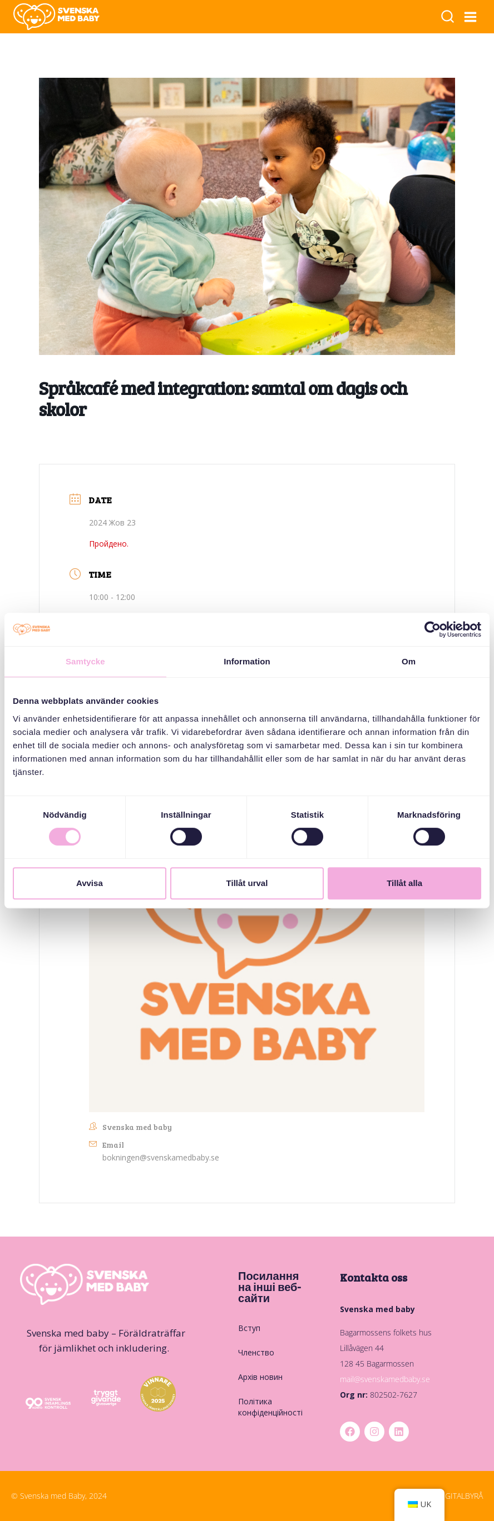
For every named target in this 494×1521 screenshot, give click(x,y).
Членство (256, 1352)
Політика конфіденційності (270, 1407)
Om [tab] (409, 661)
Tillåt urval (247, 883)
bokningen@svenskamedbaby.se (160, 1157)
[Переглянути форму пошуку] (447, 17)
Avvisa (89, 883)
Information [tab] (247, 661)
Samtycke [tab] (85, 661)
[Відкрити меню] (471, 17)
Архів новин (260, 1377)
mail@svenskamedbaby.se (385, 1379)
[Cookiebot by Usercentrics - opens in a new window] (432, 629)
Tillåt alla (404, 883)
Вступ (249, 1328)
